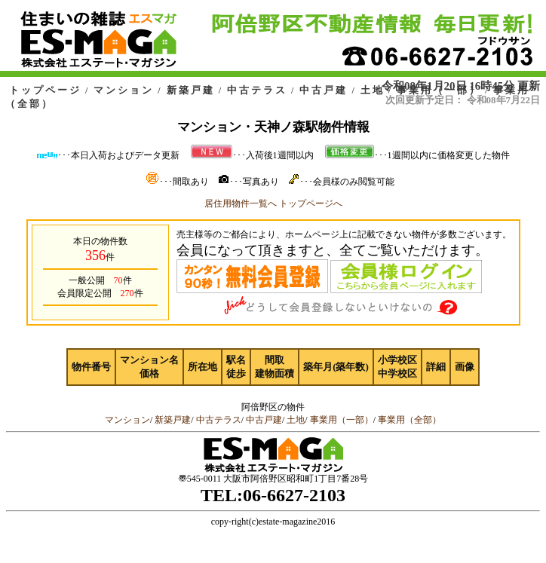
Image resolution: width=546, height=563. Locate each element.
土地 (372, 90)
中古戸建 (323, 90)
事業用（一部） (439, 90)
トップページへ (310, 203)
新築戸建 (191, 90)
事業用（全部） (409, 420)
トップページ (45, 90)
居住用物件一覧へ (240, 203)
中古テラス (257, 90)
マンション (124, 90)
